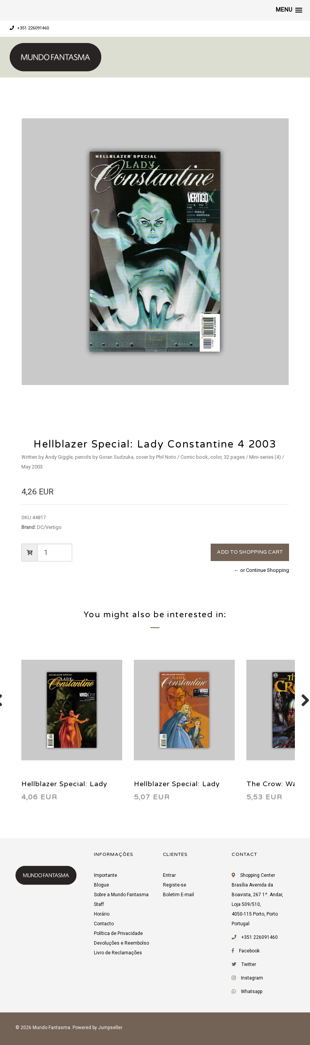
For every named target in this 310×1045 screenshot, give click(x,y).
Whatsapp (251, 991)
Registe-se (174, 885)
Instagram (252, 978)
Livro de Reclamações (118, 952)
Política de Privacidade (118, 933)
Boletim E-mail (178, 894)
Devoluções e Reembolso (121, 943)
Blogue (101, 885)
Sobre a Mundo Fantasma (121, 894)
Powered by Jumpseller (97, 1027)
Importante (105, 875)
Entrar (169, 875)
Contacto (104, 923)
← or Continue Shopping (261, 570)
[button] (289, 10)
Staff (99, 904)
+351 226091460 (29, 28)
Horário (101, 914)
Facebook (249, 951)
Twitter (248, 964)
